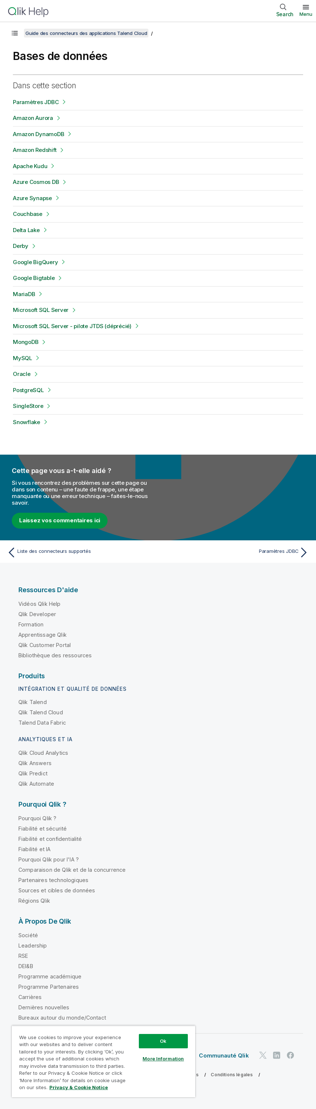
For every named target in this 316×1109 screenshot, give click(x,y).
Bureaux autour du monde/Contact (62, 1017)
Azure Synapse (32, 198)
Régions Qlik (34, 900)
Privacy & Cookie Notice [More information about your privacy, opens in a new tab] (78, 1087)
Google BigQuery (35, 262)
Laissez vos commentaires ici (59, 520)
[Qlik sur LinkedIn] (276, 1055)
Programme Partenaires (48, 987)
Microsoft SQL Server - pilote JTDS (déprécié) (72, 326)
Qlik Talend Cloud (40, 712)
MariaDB (24, 294)
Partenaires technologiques (53, 880)
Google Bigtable (34, 277)
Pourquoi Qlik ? (37, 818)
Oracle (22, 373)
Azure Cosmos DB (36, 181)
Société (28, 935)
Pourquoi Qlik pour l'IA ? (48, 859)
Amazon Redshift (34, 149)
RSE (23, 956)
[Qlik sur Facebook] (290, 1055)
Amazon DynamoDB (38, 134)
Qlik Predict (33, 773)
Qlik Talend (32, 702)
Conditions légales (232, 1074)
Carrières (30, 997)
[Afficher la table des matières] (14, 33)
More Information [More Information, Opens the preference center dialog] (163, 1059)
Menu (305, 14)
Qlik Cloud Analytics (43, 753)
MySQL (22, 358)
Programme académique (49, 976)
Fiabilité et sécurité (42, 828)
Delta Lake (26, 230)
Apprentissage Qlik (42, 635)
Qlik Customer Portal (44, 645)
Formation (30, 624)
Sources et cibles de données (56, 890)
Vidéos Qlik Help (39, 604)
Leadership (32, 945)
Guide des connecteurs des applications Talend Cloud (86, 33)
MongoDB (25, 341)
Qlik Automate (36, 784)
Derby (20, 245)
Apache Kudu (30, 166)
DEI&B (25, 966)
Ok (163, 1041)
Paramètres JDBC (36, 102)
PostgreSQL (28, 390)
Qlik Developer (37, 614)
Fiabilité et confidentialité (50, 839)
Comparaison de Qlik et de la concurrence (72, 870)
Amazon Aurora (33, 117)
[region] (103, 1061)
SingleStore (28, 405)
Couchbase (27, 213)
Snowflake (26, 422)
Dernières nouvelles (43, 1007)
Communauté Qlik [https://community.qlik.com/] (224, 1055)
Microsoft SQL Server (41, 309)
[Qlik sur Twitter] (262, 1055)
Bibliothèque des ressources (55, 655)
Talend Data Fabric (42, 722)
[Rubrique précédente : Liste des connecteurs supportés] (80, 552)
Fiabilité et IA (34, 849)
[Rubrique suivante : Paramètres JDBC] (235, 552)
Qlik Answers (35, 763)
